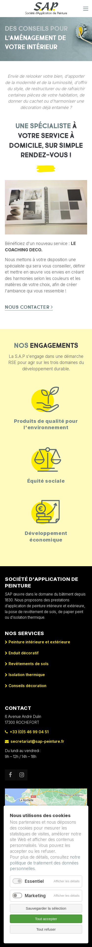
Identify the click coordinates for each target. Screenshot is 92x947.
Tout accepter (46, 919)
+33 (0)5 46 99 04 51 (27, 732)
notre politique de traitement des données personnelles (45, 863)
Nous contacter (27, 307)
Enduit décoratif (24, 653)
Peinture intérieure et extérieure (39, 642)
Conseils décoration (27, 685)
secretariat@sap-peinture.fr (34, 741)
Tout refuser (46, 929)
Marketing (35, 895)
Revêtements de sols (29, 663)
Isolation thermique (27, 674)
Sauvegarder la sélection (46, 908)
